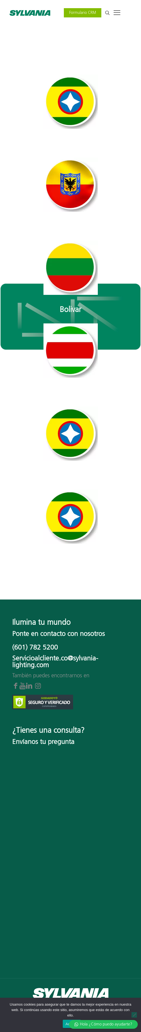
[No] (134, 1015)
